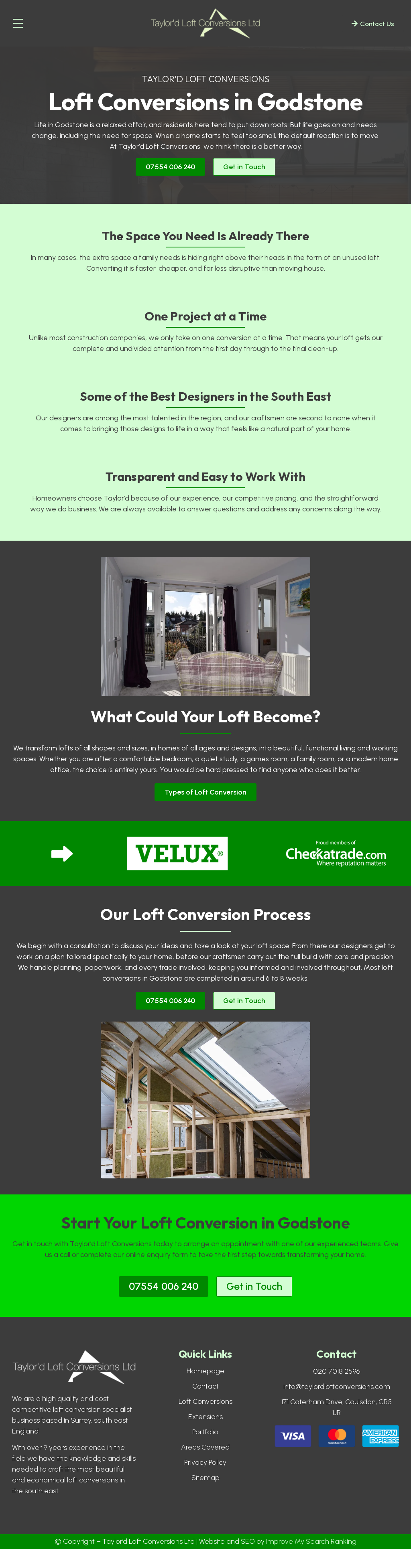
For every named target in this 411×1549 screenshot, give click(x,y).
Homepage (205, 1371)
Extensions (205, 1416)
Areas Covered (205, 1447)
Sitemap (205, 1477)
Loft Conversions (205, 1401)
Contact (205, 1386)
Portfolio (205, 1431)
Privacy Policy (205, 1462)
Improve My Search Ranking (311, 1541)
